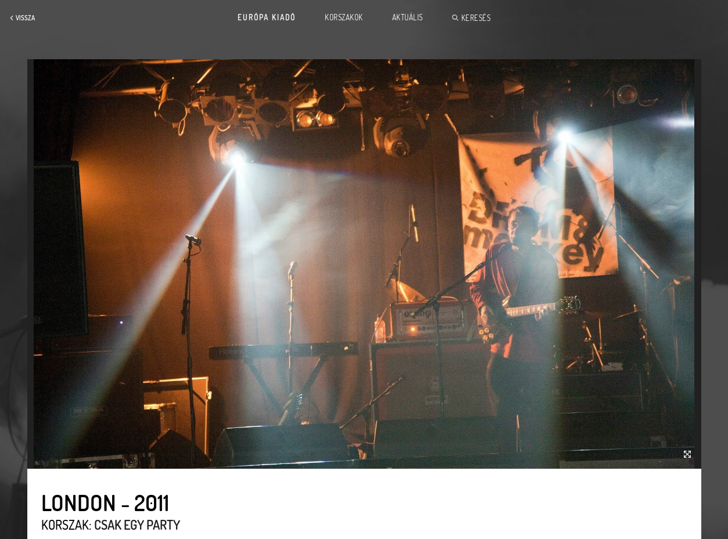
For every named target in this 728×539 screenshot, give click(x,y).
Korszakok (344, 17)
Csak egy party (137, 524)
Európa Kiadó (267, 17)
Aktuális (407, 17)
